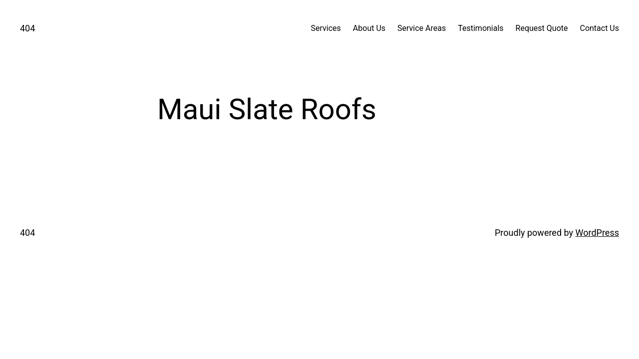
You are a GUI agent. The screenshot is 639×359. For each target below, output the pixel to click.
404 (27, 28)
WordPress (597, 232)
